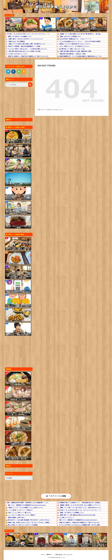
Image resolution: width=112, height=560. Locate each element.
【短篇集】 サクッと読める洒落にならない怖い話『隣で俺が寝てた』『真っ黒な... (80, 34)
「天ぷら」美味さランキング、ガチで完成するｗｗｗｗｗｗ (74, 46)
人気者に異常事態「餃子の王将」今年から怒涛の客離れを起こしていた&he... (12, 544)
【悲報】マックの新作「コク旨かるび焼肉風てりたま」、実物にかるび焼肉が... (18, 334)
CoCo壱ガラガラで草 (12, 263)
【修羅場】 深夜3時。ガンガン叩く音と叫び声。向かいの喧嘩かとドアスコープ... (80, 505)
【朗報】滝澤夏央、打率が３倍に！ (16, 517)
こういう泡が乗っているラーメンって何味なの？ (20, 510)
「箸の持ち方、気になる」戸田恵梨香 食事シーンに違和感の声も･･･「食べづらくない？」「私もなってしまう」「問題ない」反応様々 (18, 197)
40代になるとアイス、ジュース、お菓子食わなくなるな (18, 170)
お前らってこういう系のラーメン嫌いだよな (19, 512)
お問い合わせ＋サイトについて (63, 554)
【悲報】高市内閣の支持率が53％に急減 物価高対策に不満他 (75, 51)
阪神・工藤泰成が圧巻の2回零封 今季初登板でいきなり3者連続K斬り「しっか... (28, 502)
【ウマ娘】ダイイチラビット (66, 517)
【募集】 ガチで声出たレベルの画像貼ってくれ (19, 36)
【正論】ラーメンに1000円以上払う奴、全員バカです (18, 155)
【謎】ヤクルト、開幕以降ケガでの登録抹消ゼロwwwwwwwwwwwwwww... (26, 505)
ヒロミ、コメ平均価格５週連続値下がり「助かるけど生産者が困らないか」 (18, 305)
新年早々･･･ (50, 554)
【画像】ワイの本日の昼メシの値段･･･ (27, 545)
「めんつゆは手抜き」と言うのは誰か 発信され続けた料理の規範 (18, 277)
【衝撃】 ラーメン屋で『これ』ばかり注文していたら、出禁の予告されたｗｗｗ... (80, 507)
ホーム (43, 554)
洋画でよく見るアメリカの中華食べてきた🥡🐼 (18, 226)
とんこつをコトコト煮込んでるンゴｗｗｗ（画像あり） (22, 515)
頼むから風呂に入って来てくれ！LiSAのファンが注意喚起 (23, 525)
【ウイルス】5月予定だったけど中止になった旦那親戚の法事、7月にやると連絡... (80, 525)
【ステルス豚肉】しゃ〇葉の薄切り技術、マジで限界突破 (82, 29)
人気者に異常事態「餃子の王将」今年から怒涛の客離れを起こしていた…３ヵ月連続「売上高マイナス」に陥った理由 (18, 141)
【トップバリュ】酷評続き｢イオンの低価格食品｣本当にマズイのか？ (18, 212)
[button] (30, 84)
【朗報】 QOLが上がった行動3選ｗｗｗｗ (70, 36)
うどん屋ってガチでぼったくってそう (17, 53)
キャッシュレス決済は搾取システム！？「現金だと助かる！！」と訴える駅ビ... (18, 291)
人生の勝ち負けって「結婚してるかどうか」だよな (72, 49)
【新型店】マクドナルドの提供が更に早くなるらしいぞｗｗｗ (98, 29)
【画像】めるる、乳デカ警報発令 (16, 41)
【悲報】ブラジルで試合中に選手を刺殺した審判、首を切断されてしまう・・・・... (29, 44)
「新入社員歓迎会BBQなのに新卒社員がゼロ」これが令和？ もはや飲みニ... (14, 29)
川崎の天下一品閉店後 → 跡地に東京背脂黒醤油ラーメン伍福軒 (24, 46)
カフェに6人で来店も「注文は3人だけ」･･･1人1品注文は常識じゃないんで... (27, 49)
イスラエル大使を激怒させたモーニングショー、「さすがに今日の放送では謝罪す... (80, 41)
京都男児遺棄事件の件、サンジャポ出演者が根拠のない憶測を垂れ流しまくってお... (80, 56)
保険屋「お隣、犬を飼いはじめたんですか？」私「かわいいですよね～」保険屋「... (29, 522)
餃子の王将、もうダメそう (13, 320)
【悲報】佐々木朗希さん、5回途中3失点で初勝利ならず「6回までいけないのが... (28, 56)
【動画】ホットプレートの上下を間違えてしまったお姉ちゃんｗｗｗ (25, 507)
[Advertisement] (18, 103)
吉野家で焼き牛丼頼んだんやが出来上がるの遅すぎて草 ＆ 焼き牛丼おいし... (65, 29)
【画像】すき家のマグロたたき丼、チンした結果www (31, 29)
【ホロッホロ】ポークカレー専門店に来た (85, 545)
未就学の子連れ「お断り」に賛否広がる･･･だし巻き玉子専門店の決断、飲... (18, 248)
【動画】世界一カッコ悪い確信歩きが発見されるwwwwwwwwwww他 (77, 515)
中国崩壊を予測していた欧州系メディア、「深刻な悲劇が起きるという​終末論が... (80, 502)
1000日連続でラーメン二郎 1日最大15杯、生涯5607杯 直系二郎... (99, 544)
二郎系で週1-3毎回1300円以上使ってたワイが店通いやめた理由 (24, 51)
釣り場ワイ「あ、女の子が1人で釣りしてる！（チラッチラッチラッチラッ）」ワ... (28, 34)
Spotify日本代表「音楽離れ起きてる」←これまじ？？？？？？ (75, 39)
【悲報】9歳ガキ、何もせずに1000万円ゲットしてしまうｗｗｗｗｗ (25, 39)
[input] (19, 84)
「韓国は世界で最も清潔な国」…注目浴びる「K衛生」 (73, 53)
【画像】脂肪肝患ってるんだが (48, 29)
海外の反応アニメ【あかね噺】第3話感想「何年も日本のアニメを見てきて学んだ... (29, 520)
